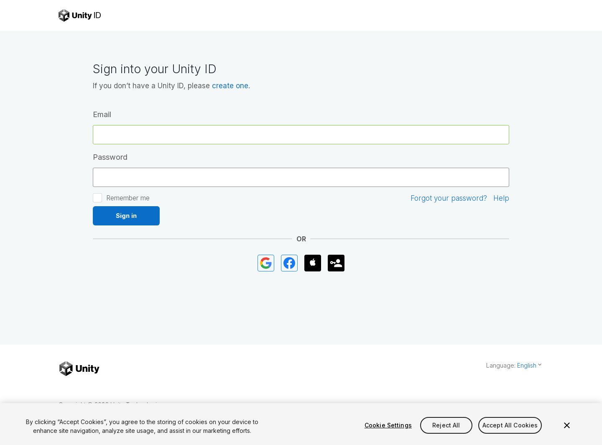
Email (102, 114)
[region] (301, 424)
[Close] (567, 425)
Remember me (128, 198)
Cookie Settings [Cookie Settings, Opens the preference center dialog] (388, 425)
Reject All (446, 425)
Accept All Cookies (510, 425)
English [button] (526, 365)
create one (230, 86)
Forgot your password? (449, 198)
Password (110, 157)
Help (501, 198)
